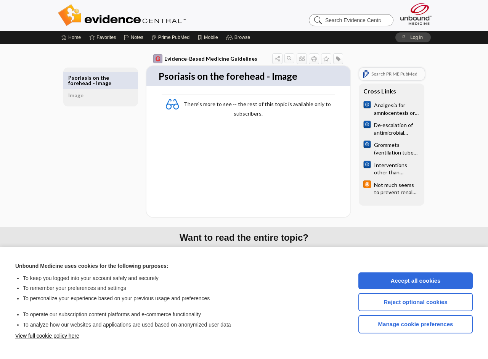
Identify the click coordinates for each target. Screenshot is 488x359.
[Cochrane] (383, 108)
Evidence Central (152, 15)
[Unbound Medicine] (416, 14)
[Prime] (170, 37)
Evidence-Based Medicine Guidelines (196, 58)
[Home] (71, 37)
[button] (239, 37)
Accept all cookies (416, 280)
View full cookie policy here (47, 336)
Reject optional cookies (416, 302)
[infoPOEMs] (383, 188)
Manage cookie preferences (415, 324)
